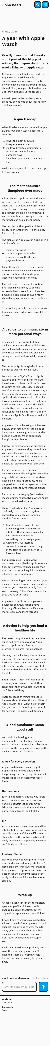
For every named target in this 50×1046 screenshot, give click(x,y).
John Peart (11, 5)
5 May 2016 (10, 31)
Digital (5, 1010)
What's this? (41, 978)
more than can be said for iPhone (20, 219)
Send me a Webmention (16, 978)
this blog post (31, 59)
